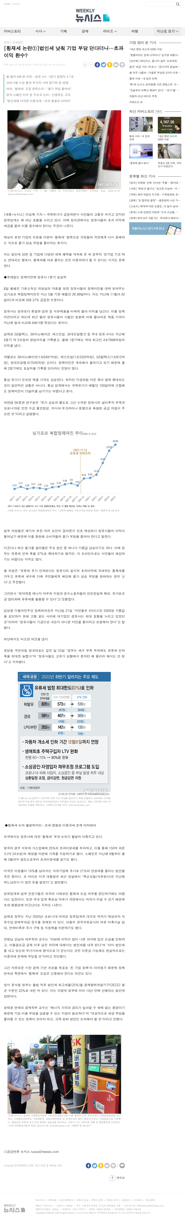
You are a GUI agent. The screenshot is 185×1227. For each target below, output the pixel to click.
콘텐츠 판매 (97, 1200)
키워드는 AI (135, 102)
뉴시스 (16, 3)
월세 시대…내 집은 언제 (143, 78)
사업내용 (52, 1200)
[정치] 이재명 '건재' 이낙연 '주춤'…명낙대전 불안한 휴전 (155, 182)
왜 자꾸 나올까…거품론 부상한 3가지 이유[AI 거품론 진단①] (155, 72)
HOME (7, 3)
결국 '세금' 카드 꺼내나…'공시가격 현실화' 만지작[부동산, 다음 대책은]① (155, 66)
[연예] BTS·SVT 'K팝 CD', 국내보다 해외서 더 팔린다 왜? (155, 218)
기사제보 (137, 1200)
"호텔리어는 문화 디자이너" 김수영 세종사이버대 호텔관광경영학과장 (155, 55)
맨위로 (121, 1178)
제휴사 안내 (82, 1200)
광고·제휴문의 (66, 1200)
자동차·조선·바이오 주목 (143, 96)
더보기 (158, 111)
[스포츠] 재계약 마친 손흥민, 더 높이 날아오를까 (155, 206)
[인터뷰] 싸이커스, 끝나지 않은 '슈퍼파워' (153, 61)
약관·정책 (149, 1200)
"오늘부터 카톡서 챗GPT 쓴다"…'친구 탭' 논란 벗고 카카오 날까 (155, 90)
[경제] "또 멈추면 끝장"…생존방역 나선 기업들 (155, 200)
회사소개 (40, 1200)
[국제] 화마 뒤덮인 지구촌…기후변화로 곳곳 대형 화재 (155, 194)
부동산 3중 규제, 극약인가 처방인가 (169, 164)
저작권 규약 (112, 1200)
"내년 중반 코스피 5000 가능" (146, 49)
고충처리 (125, 1200)
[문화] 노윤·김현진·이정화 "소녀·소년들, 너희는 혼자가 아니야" (155, 212)
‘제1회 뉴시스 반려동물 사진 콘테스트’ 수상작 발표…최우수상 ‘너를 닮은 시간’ (155, 84)
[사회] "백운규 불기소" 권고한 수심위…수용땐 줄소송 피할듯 (155, 188)
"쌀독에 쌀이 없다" (139, 163)
